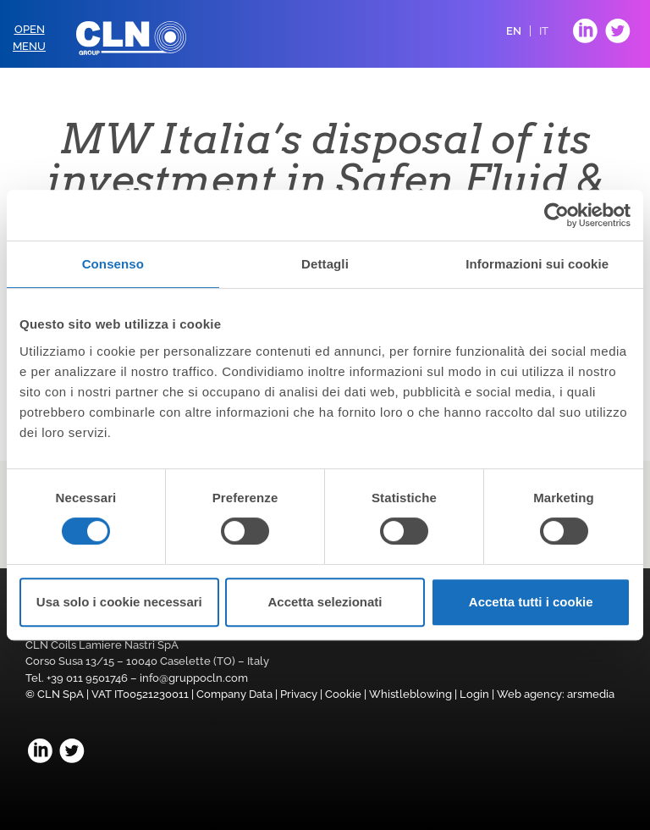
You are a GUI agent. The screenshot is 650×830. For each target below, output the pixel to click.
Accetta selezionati (324, 602)
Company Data (234, 694)
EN (513, 30)
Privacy (298, 694)
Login (474, 694)
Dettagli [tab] (325, 264)
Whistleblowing (410, 694)
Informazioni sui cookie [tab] (537, 264)
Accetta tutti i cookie (531, 602)
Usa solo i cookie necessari (119, 602)
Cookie (343, 694)
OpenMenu (29, 38)
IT (543, 30)
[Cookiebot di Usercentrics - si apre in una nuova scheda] (556, 215)
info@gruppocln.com (194, 678)
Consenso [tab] (113, 264)
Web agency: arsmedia (555, 694)
